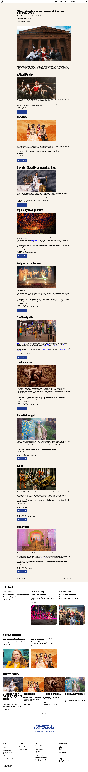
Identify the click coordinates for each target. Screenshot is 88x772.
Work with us (6, 753)
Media (4, 755)
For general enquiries (40, 755)
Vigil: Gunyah (20, 236)
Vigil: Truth (45, 237)
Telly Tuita (49, 344)
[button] (86, 1)
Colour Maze (55, 345)
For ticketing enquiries (41, 757)
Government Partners (7, 752)
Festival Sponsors (7, 750)
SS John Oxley (46, 345)
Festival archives (6, 757)
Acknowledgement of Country (9, 758)
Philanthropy (6, 749)
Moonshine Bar (45, 349)
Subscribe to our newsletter (44, 731)
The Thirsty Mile (21, 343)
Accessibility (5, 747)
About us (5, 745)
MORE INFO (22, 112)
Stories (66, 1)
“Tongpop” (64, 344)
